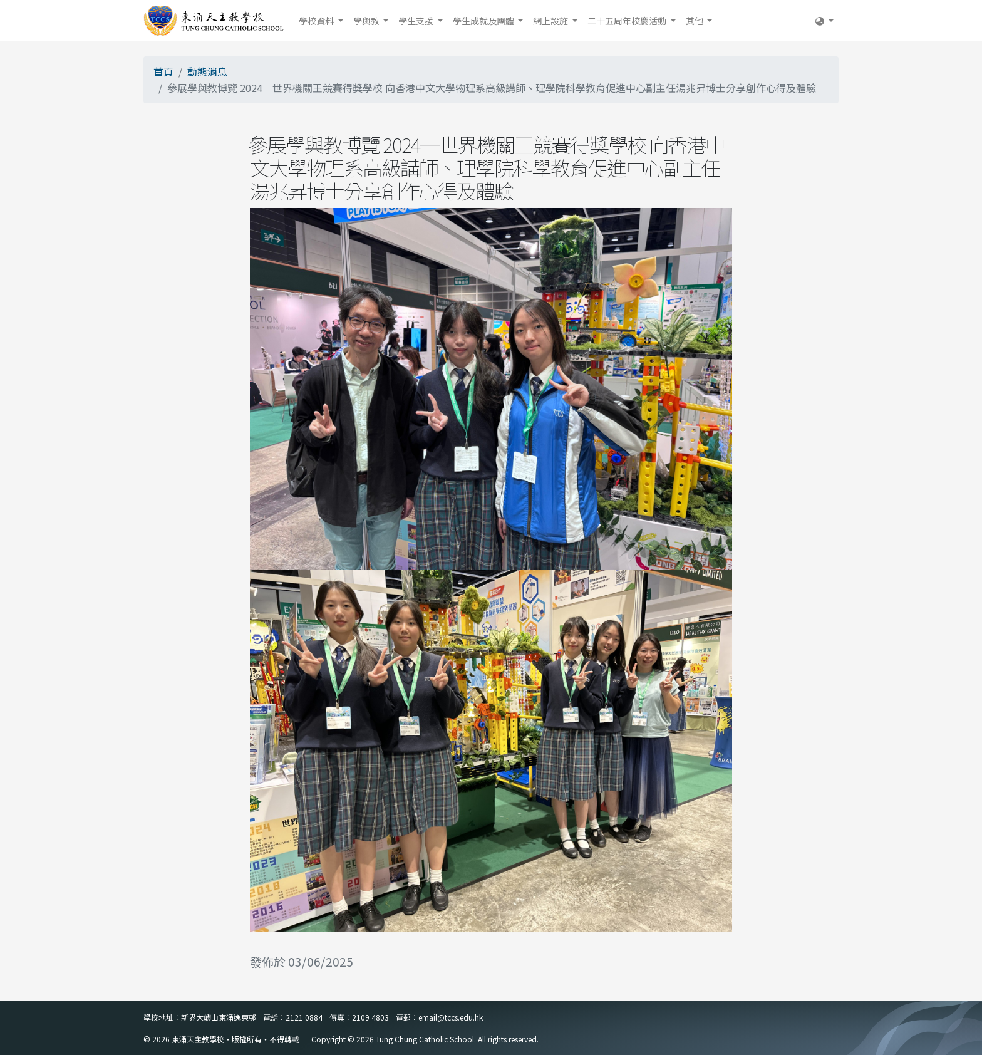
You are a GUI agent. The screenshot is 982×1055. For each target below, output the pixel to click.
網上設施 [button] (551, 20)
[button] (824, 21)
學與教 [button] (367, 20)
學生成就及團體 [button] (484, 20)
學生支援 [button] (416, 20)
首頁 (163, 71)
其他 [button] (695, 20)
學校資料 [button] (317, 20)
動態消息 (207, 71)
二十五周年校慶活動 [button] (627, 20)
